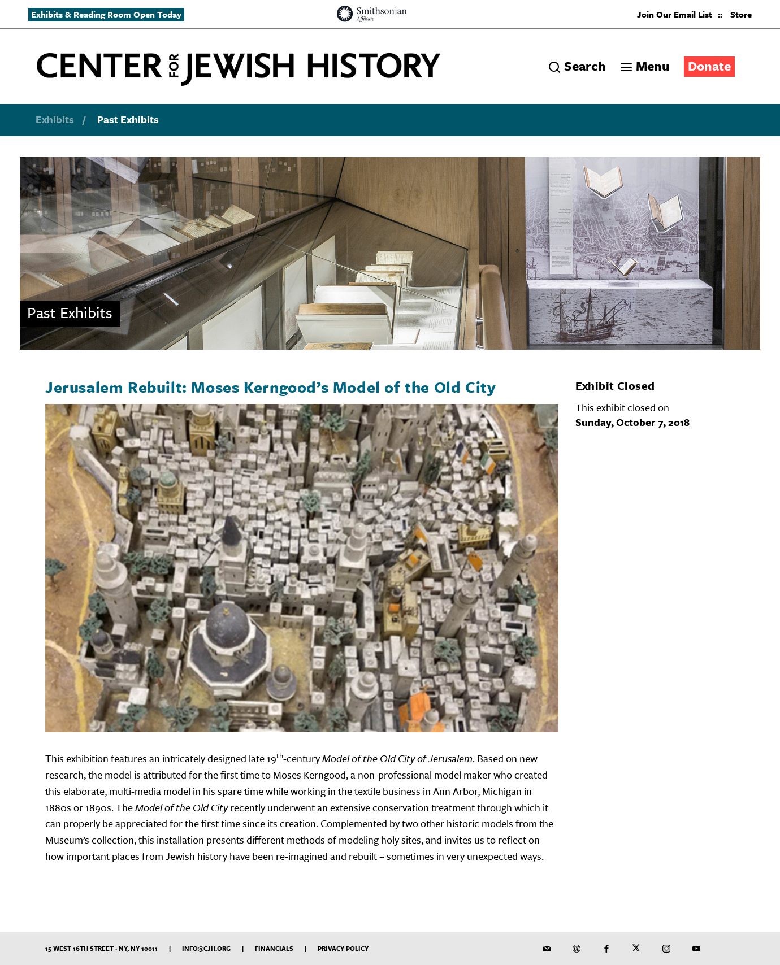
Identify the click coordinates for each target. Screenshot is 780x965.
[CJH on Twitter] (636, 948)
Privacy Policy (343, 948)
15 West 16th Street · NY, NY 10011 (101, 948)
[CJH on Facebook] (606, 948)
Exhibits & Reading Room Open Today (106, 14)
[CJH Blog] (576, 948)
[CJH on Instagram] (666, 948)
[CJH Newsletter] (547, 948)
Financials (274, 948)
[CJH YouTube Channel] (696, 948)
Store (741, 14)
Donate (709, 65)
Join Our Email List (674, 14)
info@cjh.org (206, 948)
